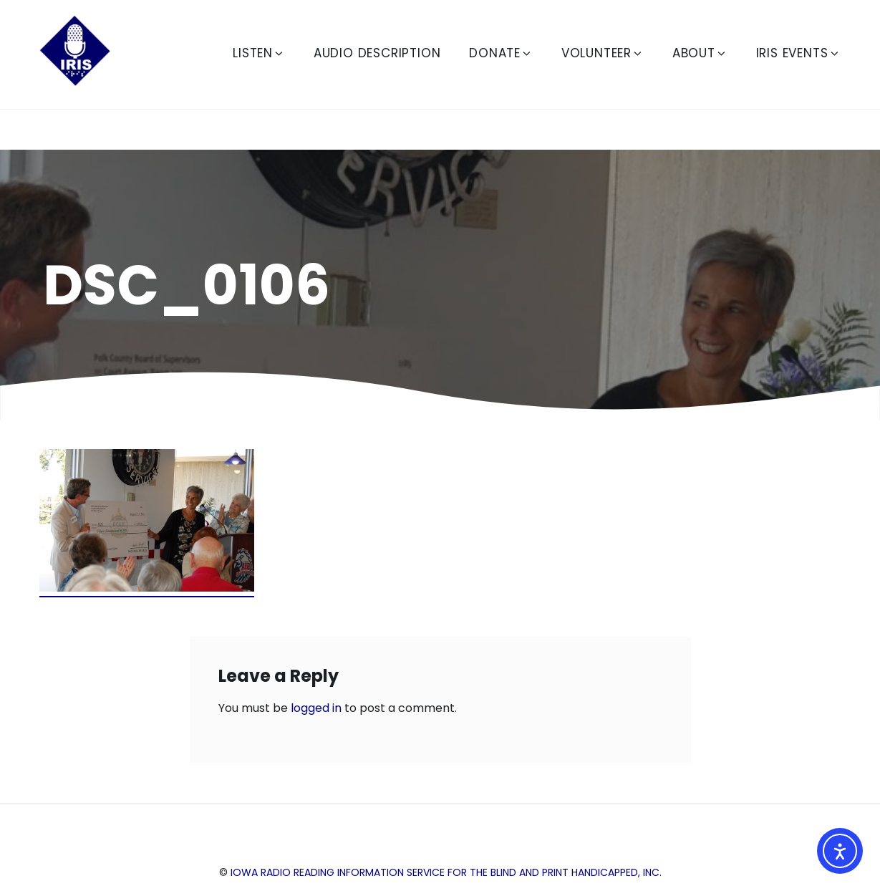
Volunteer (602, 53)
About (699, 53)
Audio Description (377, 53)
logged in (316, 708)
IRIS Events (798, 53)
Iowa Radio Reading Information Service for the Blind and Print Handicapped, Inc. (446, 872)
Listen (259, 53)
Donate (501, 53)
